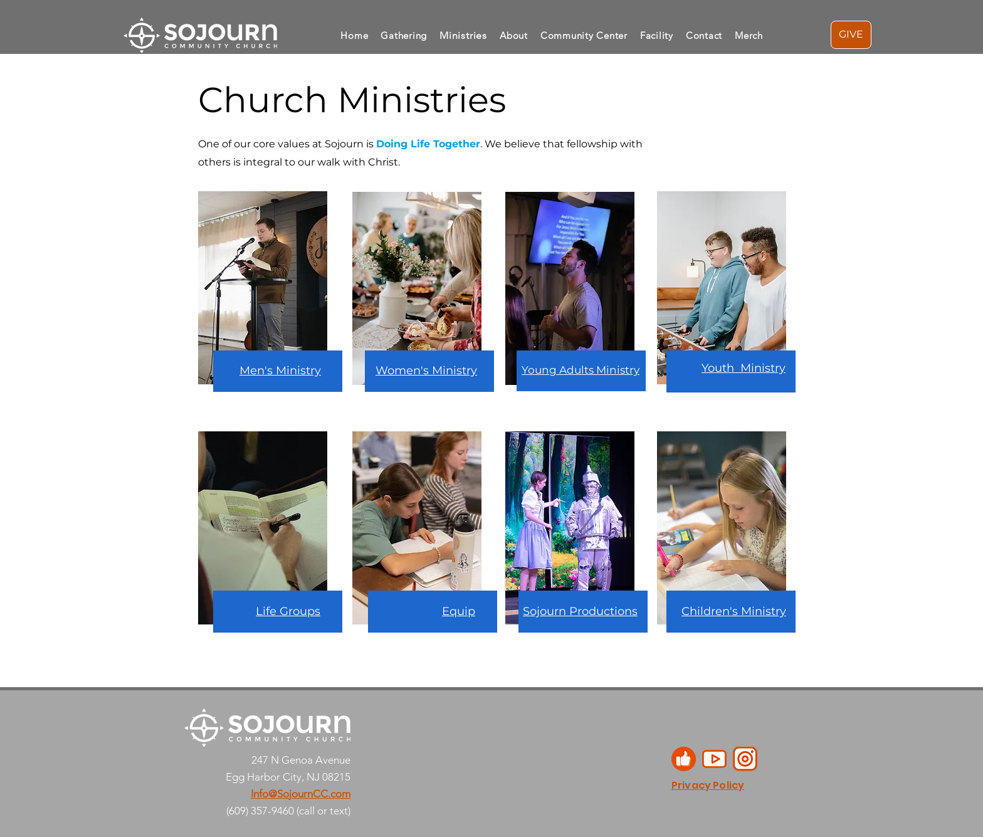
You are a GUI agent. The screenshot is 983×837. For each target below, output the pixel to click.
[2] (714, 759)
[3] (683, 759)
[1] (745, 759)
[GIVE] (851, 35)
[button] (513, 35)
